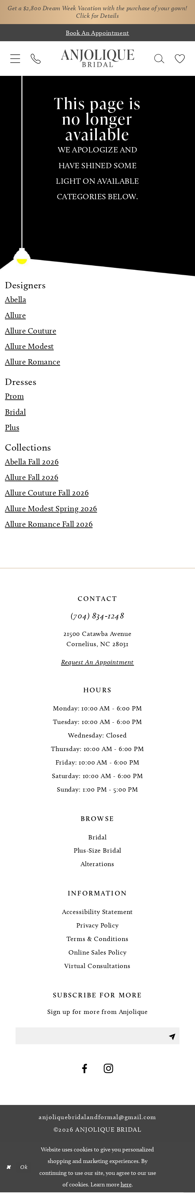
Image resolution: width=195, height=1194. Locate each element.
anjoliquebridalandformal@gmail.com (97, 1118)
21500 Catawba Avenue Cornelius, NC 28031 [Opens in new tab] (97, 639)
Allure (15, 316)
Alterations (97, 865)
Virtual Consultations (97, 966)
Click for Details (107, 16)
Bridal (15, 412)
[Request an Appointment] (97, 663)
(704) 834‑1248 (97, 616)
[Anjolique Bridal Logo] (97, 59)
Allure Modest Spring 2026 (51, 509)
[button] (15, 59)
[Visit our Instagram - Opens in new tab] (108, 1071)
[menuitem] (15, 59)
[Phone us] (35, 59)
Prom (14, 397)
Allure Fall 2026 (31, 478)
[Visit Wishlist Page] (180, 59)
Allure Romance (32, 362)
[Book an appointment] (97, 33)
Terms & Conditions (97, 939)
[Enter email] (97, 1037)
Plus (12, 428)
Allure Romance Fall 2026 (49, 524)
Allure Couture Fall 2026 (47, 493)
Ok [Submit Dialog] (25, 1168)
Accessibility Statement (97, 912)
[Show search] (159, 59)
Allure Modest (29, 347)
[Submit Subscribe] (171, 1037)
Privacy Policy (97, 926)
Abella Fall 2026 (31, 462)
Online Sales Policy (97, 953)
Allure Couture (30, 331)
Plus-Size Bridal (98, 851)
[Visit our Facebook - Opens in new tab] (84, 1071)
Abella (15, 300)
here (126, 1186)
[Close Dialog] (8, 1169)
